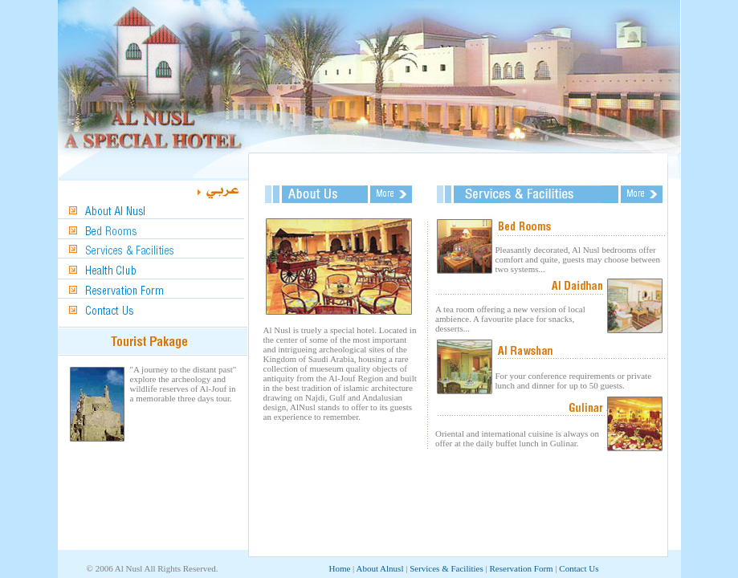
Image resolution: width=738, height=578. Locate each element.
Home (339, 568)
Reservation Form (521, 568)
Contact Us (578, 568)
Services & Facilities (446, 568)
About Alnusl (379, 568)
